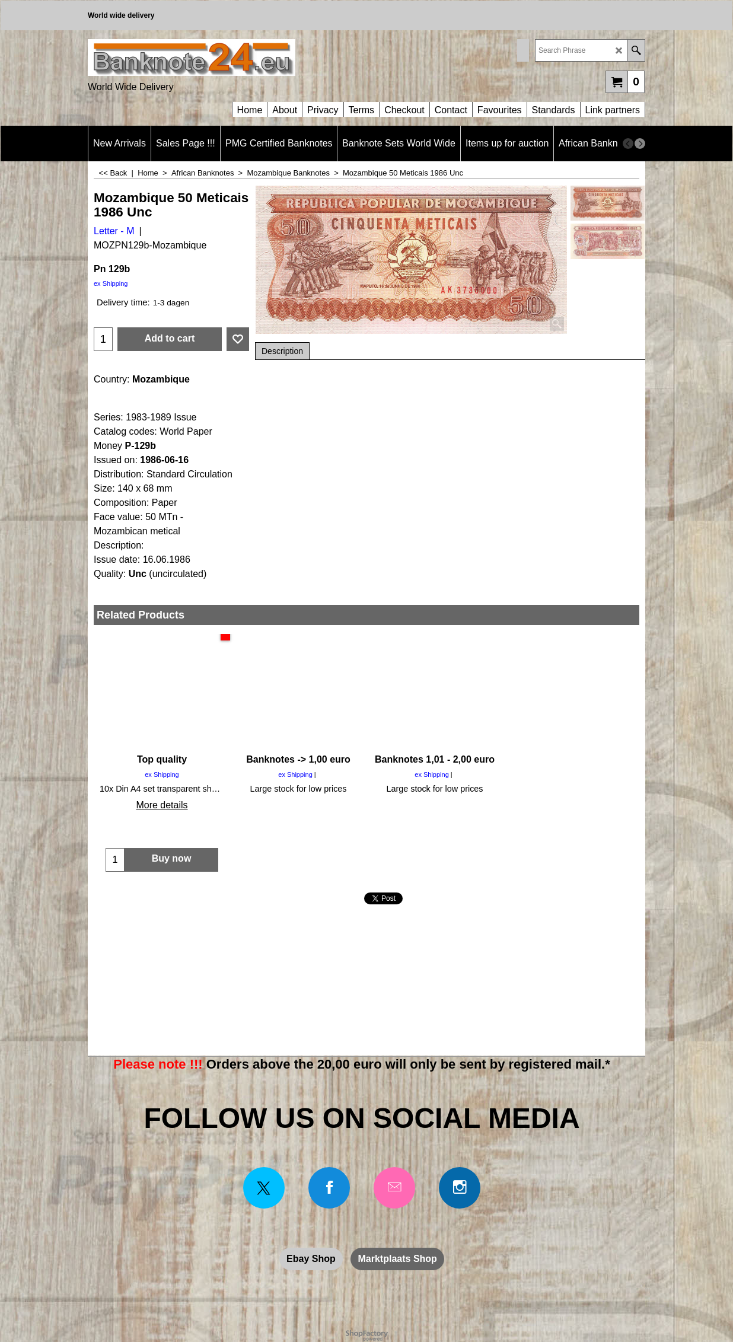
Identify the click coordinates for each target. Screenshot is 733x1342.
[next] (640, 143)
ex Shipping (111, 283)
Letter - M (114, 231)
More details (161, 805)
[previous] (628, 143)
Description (282, 351)
